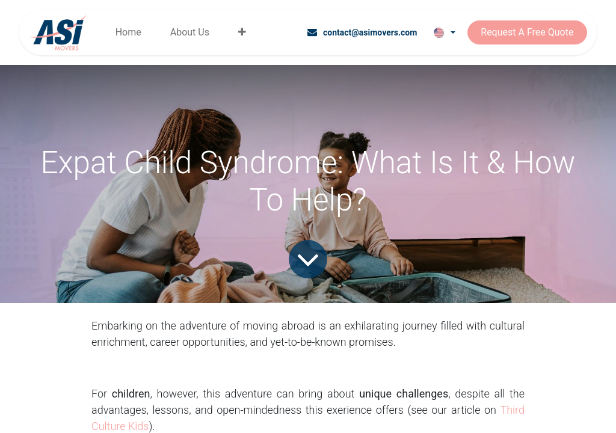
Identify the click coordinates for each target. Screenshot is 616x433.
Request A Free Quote (527, 32)
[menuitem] (128, 32)
